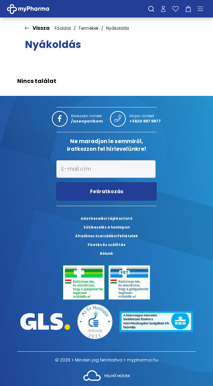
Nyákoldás (117, 28)
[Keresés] (151, 8)
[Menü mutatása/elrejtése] (202, 8)
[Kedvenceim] (175, 8)
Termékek (88, 28)
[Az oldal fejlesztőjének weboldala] (106, 375)
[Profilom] (163, 8)
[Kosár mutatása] (188, 8)
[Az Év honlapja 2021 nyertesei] (94, 321)
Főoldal (63, 28)
